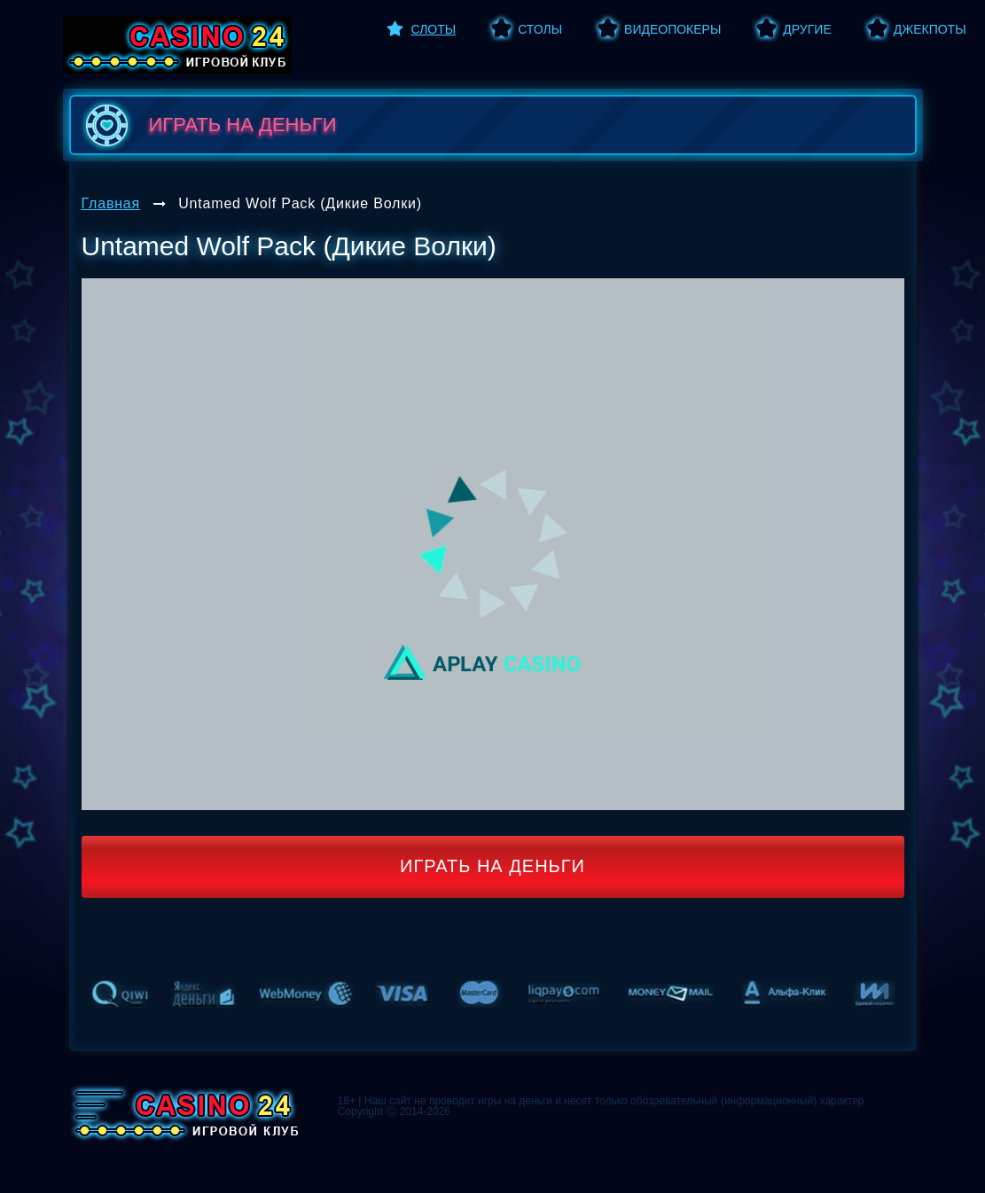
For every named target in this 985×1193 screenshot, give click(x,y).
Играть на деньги (492, 866)
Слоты (434, 29)
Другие (807, 29)
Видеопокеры (672, 29)
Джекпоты (930, 29)
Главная (111, 203)
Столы (540, 29)
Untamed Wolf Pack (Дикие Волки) (300, 203)
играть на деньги (208, 125)
